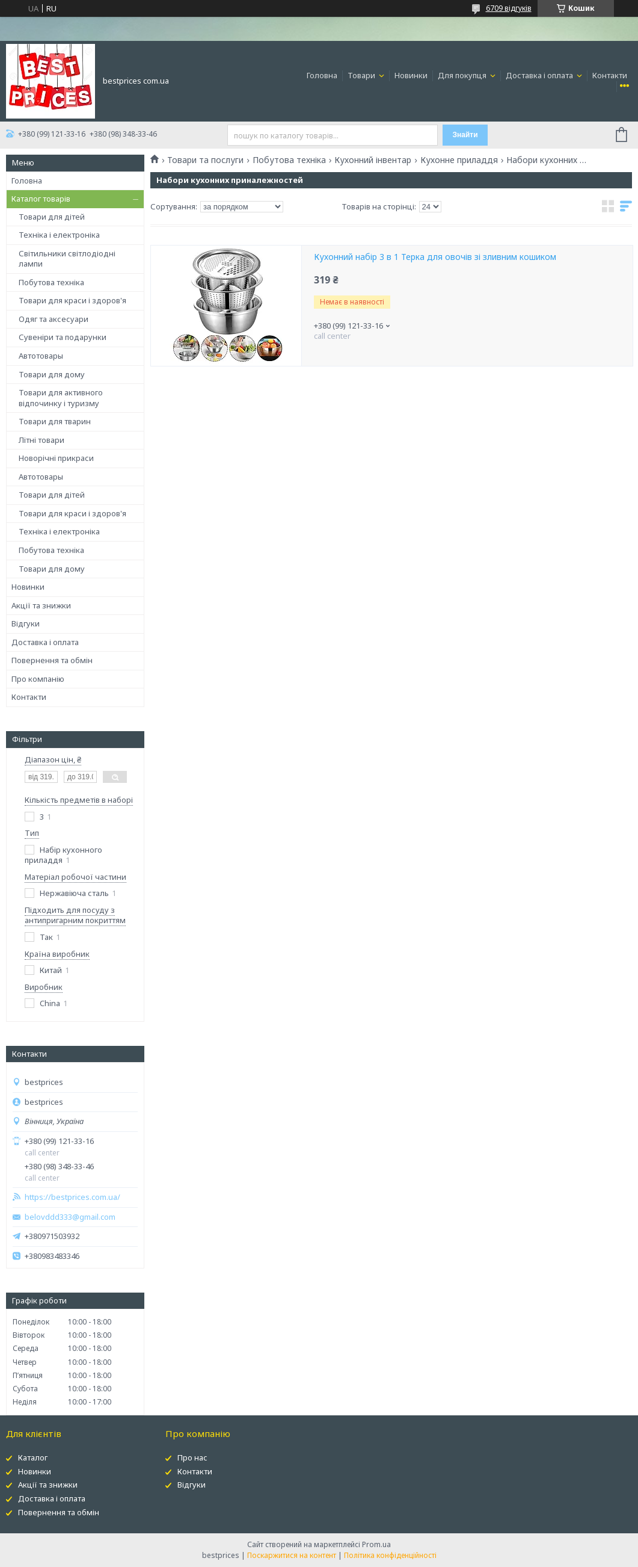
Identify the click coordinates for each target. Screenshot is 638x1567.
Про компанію (37, 678)
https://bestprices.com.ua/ (72, 1197)
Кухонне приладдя (459, 160)
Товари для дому (52, 374)
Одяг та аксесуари (53, 319)
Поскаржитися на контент (291, 1555)
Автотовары (41, 355)
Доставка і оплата (540, 75)
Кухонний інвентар (372, 160)
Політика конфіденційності (390, 1555)
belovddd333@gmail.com (70, 1217)
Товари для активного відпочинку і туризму (61, 398)
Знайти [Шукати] (465, 135)
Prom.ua (376, 1544)
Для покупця (463, 75)
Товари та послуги (205, 160)
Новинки (411, 75)
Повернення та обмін (52, 660)
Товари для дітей (52, 216)
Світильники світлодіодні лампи (67, 259)
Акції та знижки (41, 605)
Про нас (192, 1457)
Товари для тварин (55, 421)
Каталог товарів (40, 198)
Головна (322, 75)
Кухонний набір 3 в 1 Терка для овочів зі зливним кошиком (435, 257)
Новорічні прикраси (56, 458)
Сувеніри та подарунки (62, 337)
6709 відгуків (509, 8)
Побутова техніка (51, 282)
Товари (362, 75)
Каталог (33, 1457)
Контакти (609, 75)
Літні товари (41, 439)
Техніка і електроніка (59, 234)
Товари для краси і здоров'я (72, 300)
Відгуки (25, 623)
